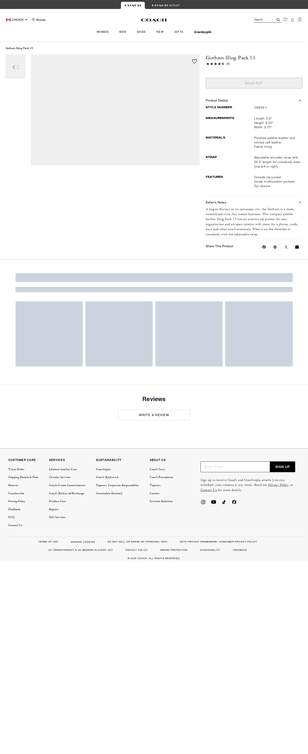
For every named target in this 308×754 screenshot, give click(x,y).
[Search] (260, 19)
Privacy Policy (278, 485)
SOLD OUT (254, 83)
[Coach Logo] (154, 20)
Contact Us (209, 490)
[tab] (133, 5)
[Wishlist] (285, 19)
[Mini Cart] (299, 19)
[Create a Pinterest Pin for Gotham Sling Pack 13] (275, 247)
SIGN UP (282, 467)
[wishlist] (194, 61)
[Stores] (38, 19)
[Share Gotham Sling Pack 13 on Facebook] (264, 247)
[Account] (292, 19)
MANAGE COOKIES (83, 541)
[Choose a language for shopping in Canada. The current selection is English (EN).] (17, 19)
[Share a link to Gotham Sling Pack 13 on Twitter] (286, 247)
